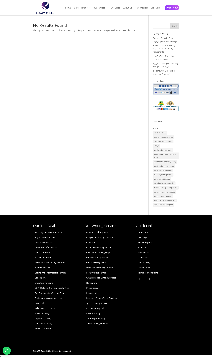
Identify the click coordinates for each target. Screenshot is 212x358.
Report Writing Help (95, 308)
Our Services (99, 8)
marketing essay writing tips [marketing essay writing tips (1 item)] (164, 192)
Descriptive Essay (43, 242)
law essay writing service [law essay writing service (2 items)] (163, 175)
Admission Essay (42, 252)
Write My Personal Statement (49, 232)
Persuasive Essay (43, 328)
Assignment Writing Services (99, 237)
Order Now (172, 7)
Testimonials (141, 8)
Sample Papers (145, 242)
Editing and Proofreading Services (50, 272)
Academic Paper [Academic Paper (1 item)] (160, 133)
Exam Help (40, 303)
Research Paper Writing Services (101, 298)
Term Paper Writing (95, 318)
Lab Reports (41, 277)
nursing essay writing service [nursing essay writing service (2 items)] (164, 200)
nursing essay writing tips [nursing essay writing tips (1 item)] (163, 205)
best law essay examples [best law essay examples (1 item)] (163, 137)
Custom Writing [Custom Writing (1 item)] (159, 141)
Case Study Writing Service (98, 247)
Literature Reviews (44, 282)
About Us (127, 8)
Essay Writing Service (96, 272)
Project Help (92, 293)
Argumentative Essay (45, 237)
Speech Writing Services (97, 303)
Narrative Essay (42, 267)
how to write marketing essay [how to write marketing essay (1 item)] (165, 162)
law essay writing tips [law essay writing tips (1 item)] (162, 179)
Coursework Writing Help (98, 252)
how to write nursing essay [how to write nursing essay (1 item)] (164, 166)
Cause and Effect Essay (46, 247)
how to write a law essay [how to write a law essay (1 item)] (163, 150)
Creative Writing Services (98, 257)
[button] (7, 351)
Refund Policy (144, 262)
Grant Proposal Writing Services (101, 277)
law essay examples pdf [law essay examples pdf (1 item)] (163, 170)
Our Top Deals (80, 8)
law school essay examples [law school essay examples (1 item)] (164, 183)
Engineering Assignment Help (48, 298)
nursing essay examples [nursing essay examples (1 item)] (163, 196)
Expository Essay (43, 318)
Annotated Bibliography (97, 232)
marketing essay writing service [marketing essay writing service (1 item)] (166, 187)
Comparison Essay (43, 323)
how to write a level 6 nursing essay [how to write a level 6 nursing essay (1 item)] (165, 156)
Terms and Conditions (148, 272)
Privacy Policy (144, 267)
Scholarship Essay (43, 257)
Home (68, 8)
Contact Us (156, 8)
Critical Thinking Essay (96, 262)
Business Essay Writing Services (50, 262)
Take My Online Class (45, 308)
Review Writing (93, 313)
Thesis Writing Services (97, 323)
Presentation (92, 287)
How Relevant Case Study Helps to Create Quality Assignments (164, 48)
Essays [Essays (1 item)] (156, 146)
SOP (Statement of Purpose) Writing (52, 287)
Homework (91, 282)
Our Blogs (115, 8)
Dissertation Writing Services (99, 267)
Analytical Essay (42, 313)
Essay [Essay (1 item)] (170, 141)
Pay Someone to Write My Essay (50, 293)
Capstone (90, 242)
